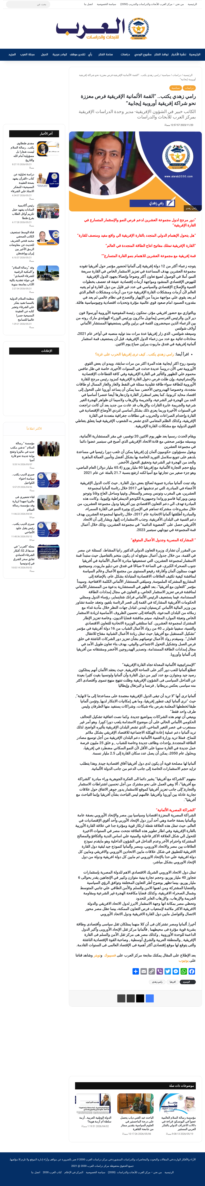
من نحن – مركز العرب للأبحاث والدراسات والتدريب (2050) (152, 4)
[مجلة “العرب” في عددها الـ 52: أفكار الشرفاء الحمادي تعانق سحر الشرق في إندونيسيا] (48, 552)
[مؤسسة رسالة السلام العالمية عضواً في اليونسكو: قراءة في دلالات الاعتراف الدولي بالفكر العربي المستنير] (178, 1103)
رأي (90, 54)
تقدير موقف (77, 54)
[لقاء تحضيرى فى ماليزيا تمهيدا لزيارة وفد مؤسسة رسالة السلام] (48, 502)
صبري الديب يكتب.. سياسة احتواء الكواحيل (22, 479)
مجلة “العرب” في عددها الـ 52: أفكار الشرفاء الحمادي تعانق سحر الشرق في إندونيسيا (23, 555)
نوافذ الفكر (161, 54)
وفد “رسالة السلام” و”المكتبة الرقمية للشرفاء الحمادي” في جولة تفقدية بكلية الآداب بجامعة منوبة (21, 276)
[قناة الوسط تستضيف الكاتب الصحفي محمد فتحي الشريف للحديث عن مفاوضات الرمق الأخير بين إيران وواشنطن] (48, 237)
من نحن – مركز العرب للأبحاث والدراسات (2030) (135, 1172)
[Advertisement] (135, 1041)
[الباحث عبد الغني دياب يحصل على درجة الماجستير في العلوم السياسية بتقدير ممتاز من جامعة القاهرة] (135, 1103)
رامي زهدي (157, 982)
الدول (44, 54)
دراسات (125, 54)
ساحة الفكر (105, 54)
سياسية (166, 75)
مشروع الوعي (143, 54)
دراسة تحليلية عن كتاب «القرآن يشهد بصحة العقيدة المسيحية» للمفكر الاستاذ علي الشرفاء (22, 183)
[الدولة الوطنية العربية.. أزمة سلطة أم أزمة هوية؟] (93, 1103)
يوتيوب (184, 960)
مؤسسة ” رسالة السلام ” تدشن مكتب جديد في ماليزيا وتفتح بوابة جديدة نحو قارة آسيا (21, 452)
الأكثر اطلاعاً (34, 428)
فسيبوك (109, 955)
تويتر (97, 955)
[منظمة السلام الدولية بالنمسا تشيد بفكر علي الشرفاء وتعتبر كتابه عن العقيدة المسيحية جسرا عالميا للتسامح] (48, 304)
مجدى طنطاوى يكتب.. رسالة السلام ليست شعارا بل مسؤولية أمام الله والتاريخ (22, 152)
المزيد (12, 54)
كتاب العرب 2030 (52, 1172)
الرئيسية (192, 4)
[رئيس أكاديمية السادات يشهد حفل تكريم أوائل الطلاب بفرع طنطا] (48, 210)
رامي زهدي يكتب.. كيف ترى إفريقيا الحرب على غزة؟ (134, 354)
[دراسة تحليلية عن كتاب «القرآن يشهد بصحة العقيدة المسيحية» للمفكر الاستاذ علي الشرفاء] (48, 179)
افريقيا (173, 982)
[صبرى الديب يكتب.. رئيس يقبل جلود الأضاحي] (48, 529)
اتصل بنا (88, 4)
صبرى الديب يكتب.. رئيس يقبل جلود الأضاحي (22, 528)
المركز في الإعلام (73, 1172)
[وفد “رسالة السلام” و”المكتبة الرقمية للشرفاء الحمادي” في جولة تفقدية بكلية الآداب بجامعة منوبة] (48, 273)
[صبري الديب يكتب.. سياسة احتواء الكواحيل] (48, 480)
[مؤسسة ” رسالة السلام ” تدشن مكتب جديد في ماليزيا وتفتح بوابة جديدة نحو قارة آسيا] (48, 449)
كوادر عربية (59, 54)
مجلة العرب (27, 54)
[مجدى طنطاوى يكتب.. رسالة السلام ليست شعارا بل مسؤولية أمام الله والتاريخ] (48, 148)
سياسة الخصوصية (106, 4)
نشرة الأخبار (178, 54)
